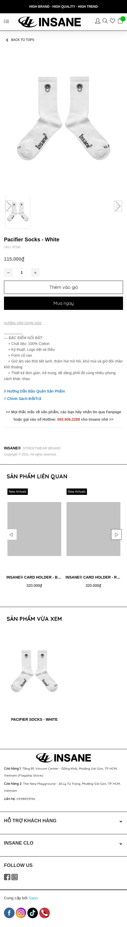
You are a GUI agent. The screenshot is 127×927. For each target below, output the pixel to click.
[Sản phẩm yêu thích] (113, 22)
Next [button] (116, 534)
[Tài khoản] (99, 22)
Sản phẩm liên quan (37, 476)
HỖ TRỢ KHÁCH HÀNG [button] (63, 821)
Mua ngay (63, 303)
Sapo (33, 898)
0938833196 (25, 799)
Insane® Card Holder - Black (37, 577)
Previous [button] (11, 534)
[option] (34, 542)
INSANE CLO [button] (63, 843)
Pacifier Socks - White (34, 719)
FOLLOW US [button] (18, 865)
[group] (63, 118)
